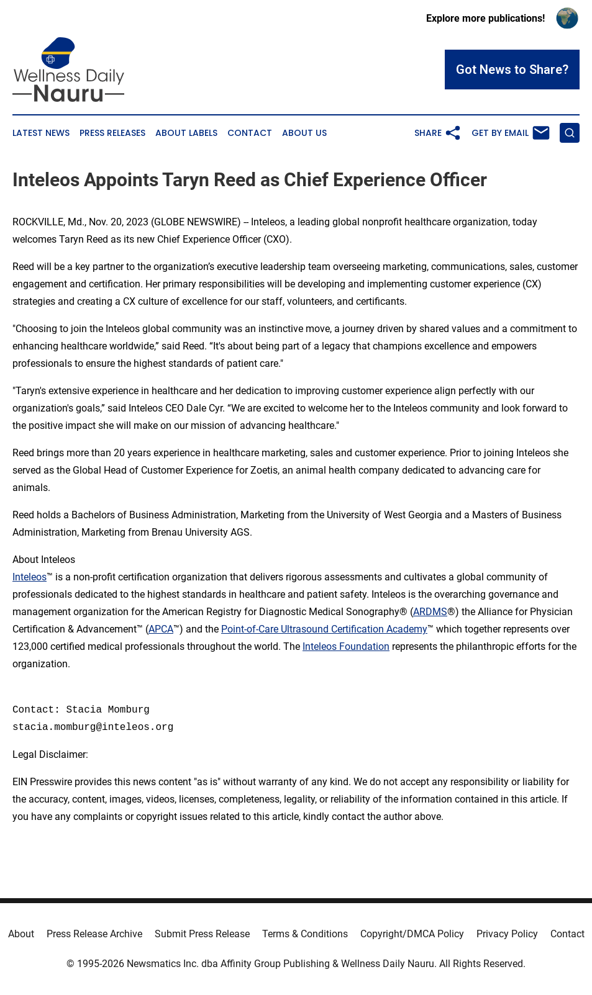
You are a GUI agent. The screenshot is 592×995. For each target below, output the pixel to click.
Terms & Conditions (305, 934)
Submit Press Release (202, 934)
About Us (304, 133)
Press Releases (112, 133)
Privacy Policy (507, 934)
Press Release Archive (94, 934)
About (21, 934)
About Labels (186, 133)
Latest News (41, 133)
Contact (249, 133)
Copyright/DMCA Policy (412, 934)
